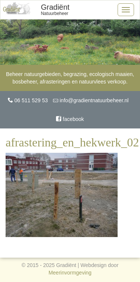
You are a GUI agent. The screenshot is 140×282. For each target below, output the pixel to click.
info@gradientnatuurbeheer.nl (91, 100)
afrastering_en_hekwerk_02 (72, 142)
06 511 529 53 (28, 100)
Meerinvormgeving (70, 273)
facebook (70, 119)
